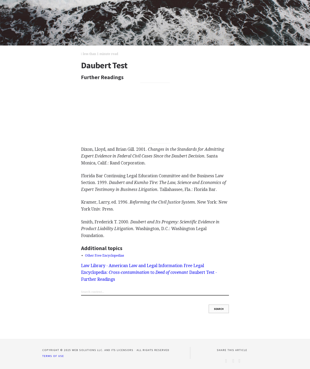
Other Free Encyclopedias (104, 255)
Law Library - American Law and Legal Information (131, 265)
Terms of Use (53, 356)
